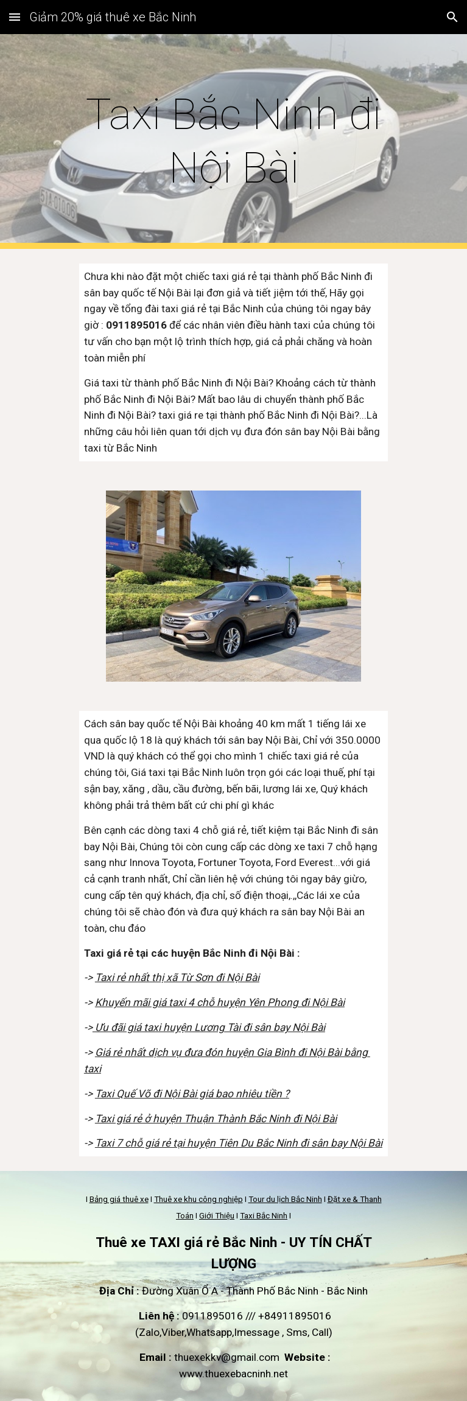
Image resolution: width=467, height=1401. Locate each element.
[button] (14, 16)
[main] (233, 141)
